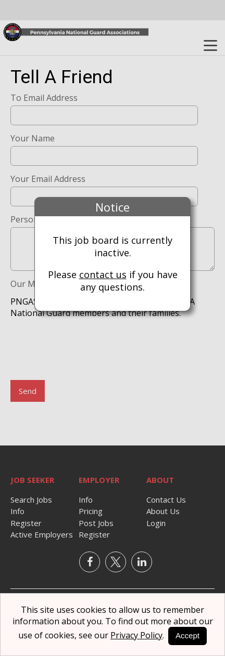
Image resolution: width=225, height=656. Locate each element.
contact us (103, 274)
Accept (187, 635)
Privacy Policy (136, 635)
